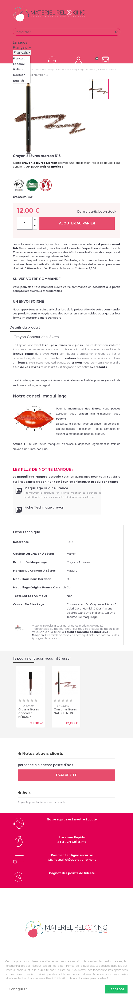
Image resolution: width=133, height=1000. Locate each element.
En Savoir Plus (22, 196)
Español (19, 64)
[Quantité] (24, 223)
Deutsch (19, 75)
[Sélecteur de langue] (22, 47)
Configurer (18, 989)
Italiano (18, 69)
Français (19, 58)
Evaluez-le (66, 775)
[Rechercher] (66, 32)
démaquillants (85, 635)
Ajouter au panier (77, 223)
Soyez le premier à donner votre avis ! (42, 802)
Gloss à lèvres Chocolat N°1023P (28, 712)
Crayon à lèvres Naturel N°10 (65, 711)
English (18, 80)
